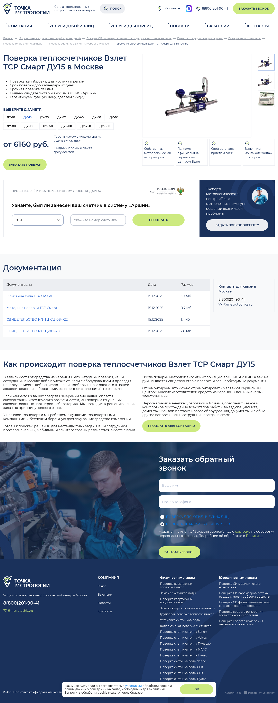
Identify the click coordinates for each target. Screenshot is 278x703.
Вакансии (218, 26)
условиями (134, 686)
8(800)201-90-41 (211, 8)
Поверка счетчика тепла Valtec (183, 637)
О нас (102, 586)
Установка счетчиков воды (180, 620)
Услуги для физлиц (71, 26)
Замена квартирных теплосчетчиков (187, 608)
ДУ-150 (48, 126)
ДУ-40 (79, 117)
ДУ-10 (11, 117)
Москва (166, 8)
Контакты (258, 26)
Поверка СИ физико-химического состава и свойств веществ (244, 604)
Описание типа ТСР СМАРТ (30, 296)
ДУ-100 (29, 126)
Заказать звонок (254, 8)
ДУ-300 (105, 126)
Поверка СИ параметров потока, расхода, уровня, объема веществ (244, 594)
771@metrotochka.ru (236, 304)
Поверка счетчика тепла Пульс (183, 655)
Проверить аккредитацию (171, 426)
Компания (20, 26)
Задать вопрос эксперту (237, 225)
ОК (196, 689)
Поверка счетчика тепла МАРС (183, 649)
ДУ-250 (86, 126)
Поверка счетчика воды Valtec (183, 661)
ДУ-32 (61, 117)
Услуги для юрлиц (131, 26)
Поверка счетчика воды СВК (181, 667)
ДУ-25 (44, 117)
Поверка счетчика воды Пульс (183, 679)
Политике (254, 536)
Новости (180, 26)
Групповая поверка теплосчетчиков (187, 614)
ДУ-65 (114, 117)
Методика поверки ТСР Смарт (32, 308)
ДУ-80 (11, 126)
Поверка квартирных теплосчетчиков (176, 585)
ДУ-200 (66, 126)
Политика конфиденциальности (37, 692)
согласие (242, 531)
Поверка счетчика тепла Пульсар (185, 643)
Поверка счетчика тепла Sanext (183, 632)
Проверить (158, 220)
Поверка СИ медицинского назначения (240, 585)
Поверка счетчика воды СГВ (181, 673)
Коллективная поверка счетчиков (185, 626)
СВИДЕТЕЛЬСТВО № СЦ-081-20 (33, 331)
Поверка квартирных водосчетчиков (176, 600)
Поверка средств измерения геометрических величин (241, 613)
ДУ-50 (96, 117)
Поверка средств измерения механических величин (241, 622)
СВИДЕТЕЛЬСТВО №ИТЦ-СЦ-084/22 (37, 319)
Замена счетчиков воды (178, 593)
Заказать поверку (25, 164)
